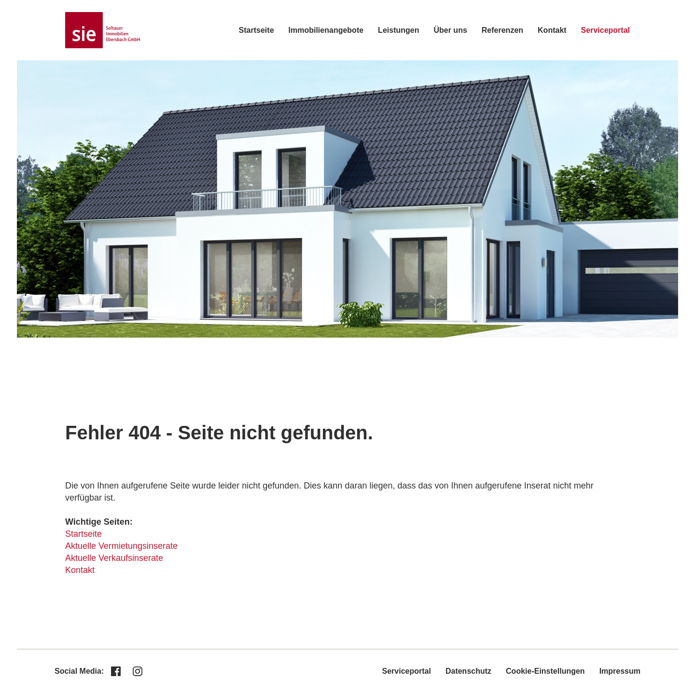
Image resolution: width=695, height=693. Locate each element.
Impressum (619, 671)
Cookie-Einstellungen (545, 671)
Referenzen (502, 30)
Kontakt (552, 30)
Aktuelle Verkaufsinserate (114, 558)
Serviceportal (605, 30)
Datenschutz (468, 671)
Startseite (256, 30)
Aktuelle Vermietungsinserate (121, 546)
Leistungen (398, 30)
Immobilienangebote (326, 30)
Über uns (450, 30)
